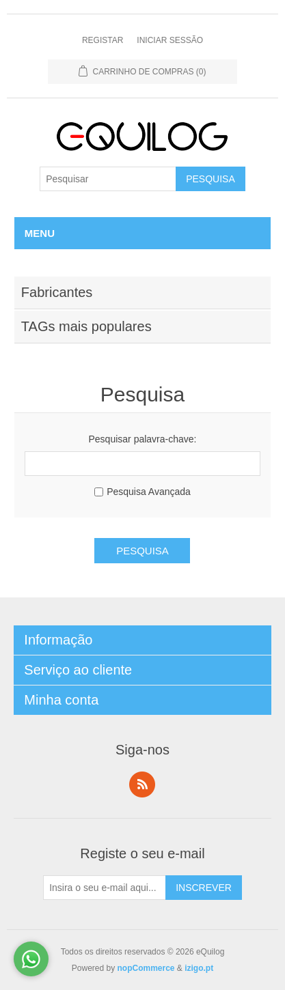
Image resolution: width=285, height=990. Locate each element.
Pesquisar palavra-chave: (143, 439)
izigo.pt (199, 968)
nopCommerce (145, 968)
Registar (102, 40)
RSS (142, 784)
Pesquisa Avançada (149, 491)
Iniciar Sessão (170, 40)
